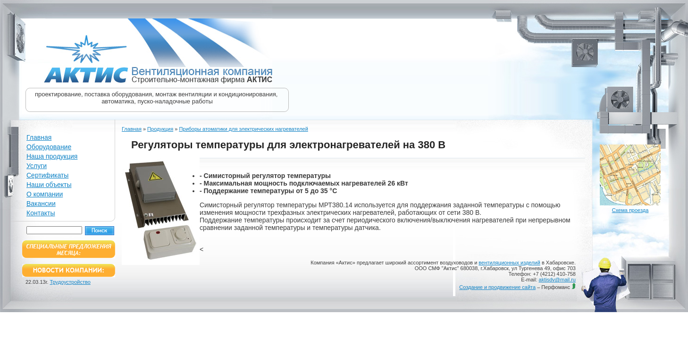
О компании (44, 194)
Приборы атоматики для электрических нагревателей (243, 129)
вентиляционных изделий (509, 262)
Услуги (36, 166)
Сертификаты (47, 175)
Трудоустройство (70, 282)
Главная (38, 137)
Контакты (40, 213)
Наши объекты (48, 184)
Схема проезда (630, 210)
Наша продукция (51, 156)
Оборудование (48, 147)
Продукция (160, 129)
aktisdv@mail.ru (557, 279)
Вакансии (41, 203)
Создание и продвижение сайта (497, 287)
